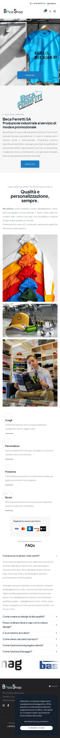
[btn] (36, 722)
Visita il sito (30, 164)
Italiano (51, 3)
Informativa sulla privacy (13, 693)
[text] (36, 728)
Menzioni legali (9, 700)
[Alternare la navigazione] (54, 11)
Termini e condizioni (12, 696)
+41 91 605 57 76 (37, 3)
